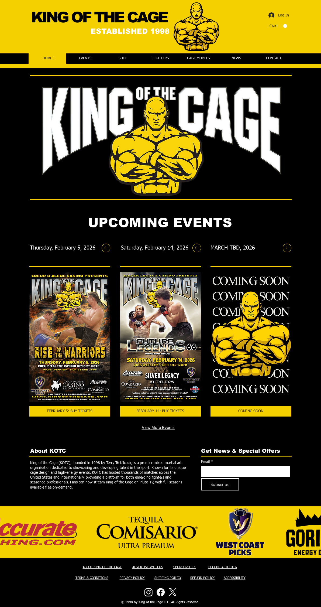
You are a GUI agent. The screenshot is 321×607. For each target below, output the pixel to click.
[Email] (244, 471)
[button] (278, 26)
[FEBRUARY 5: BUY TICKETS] (69, 411)
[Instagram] (148, 592)
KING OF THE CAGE (99, 17)
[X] (172, 592)
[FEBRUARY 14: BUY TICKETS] (160, 411)
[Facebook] (160, 592)
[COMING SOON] (250, 411)
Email (207, 461)
